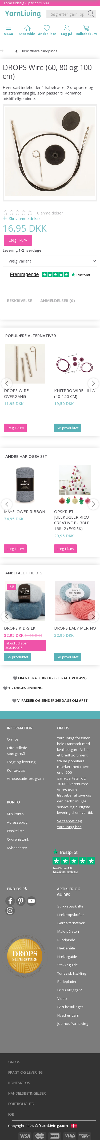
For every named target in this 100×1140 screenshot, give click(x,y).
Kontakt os (16, 770)
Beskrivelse (19, 300)
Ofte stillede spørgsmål (17, 750)
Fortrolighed (21, 1103)
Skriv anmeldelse (24, 218)
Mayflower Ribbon (24, 511)
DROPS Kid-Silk (19, 628)
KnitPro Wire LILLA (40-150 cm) (74, 393)
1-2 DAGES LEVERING (25, 687)
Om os (13, 739)
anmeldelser (50, 213)
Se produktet (67, 427)
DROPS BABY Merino (75, 628)
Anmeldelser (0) (57, 300)
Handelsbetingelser (27, 1093)
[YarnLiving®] (23, 13)
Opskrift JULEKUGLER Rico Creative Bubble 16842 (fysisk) (71, 520)
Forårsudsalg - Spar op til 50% (27, 3)
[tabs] (86, 31)
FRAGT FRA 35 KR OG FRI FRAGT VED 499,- (52, 678)
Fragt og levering (21, 761)
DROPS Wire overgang (16, 393)
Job (11, 1114)
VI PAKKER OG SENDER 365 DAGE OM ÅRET (52, 700)
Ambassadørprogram (24, 778)
